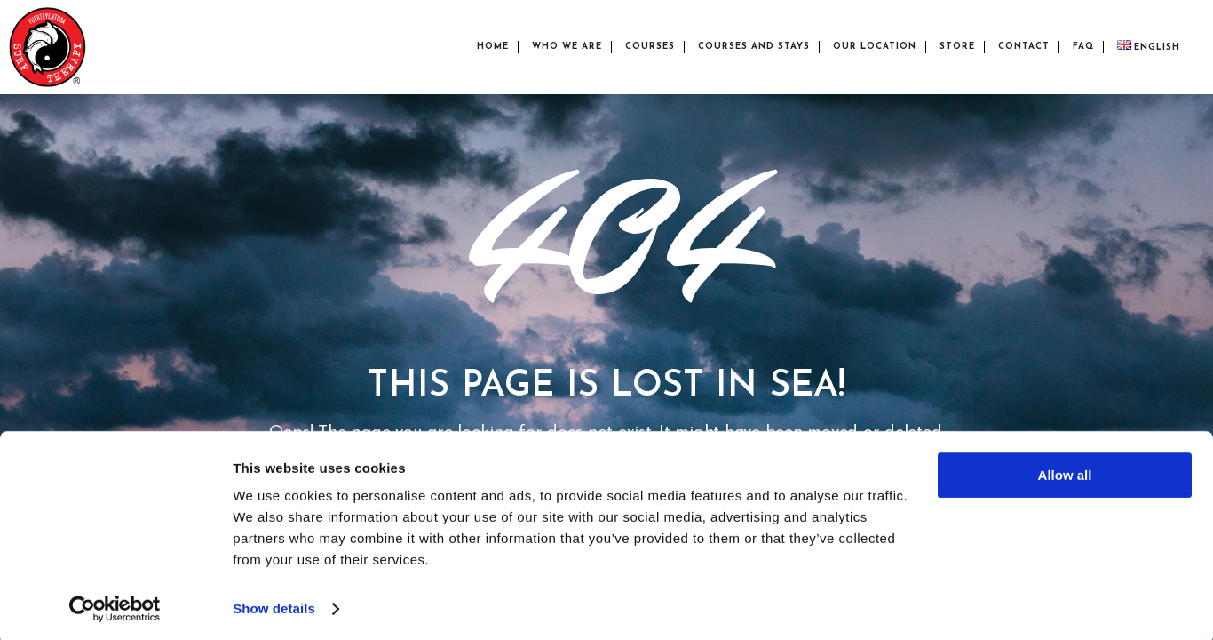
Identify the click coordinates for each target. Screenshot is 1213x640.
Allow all (1065, 471)
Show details (274, 604)
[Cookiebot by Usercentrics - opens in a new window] (115, 605)
